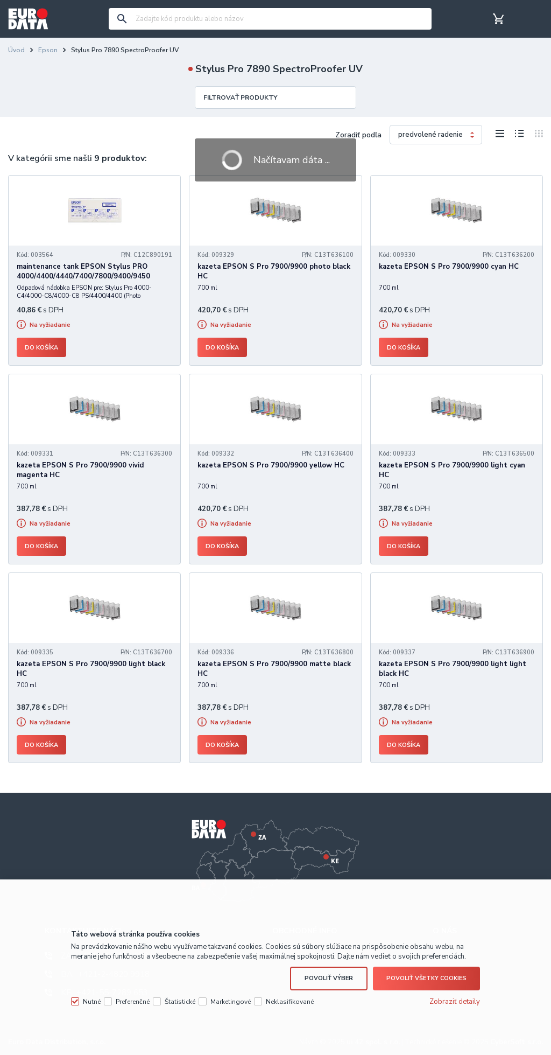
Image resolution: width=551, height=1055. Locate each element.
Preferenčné (133, 1001)
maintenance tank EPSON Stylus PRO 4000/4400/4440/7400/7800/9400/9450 (83, 271)
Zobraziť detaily (454, 1002)
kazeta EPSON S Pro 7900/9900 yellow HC (270, 465)
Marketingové (230, 1001)
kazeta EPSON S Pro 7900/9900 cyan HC (449, 266)
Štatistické (180, 1001)
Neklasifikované (290, 1001)
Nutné (92, 1001)
